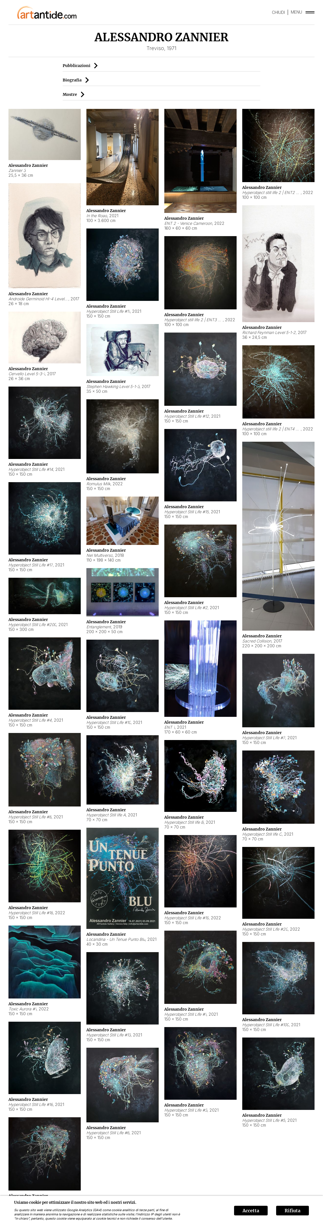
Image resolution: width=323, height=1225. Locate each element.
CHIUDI (278, 12)
